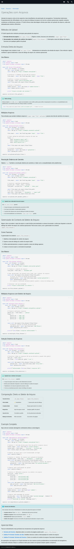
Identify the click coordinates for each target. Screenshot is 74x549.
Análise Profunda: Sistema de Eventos (15, 537)
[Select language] (68, 1)
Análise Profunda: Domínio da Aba (14, 534)
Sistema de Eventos (10, 532)
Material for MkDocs (10, 547)
